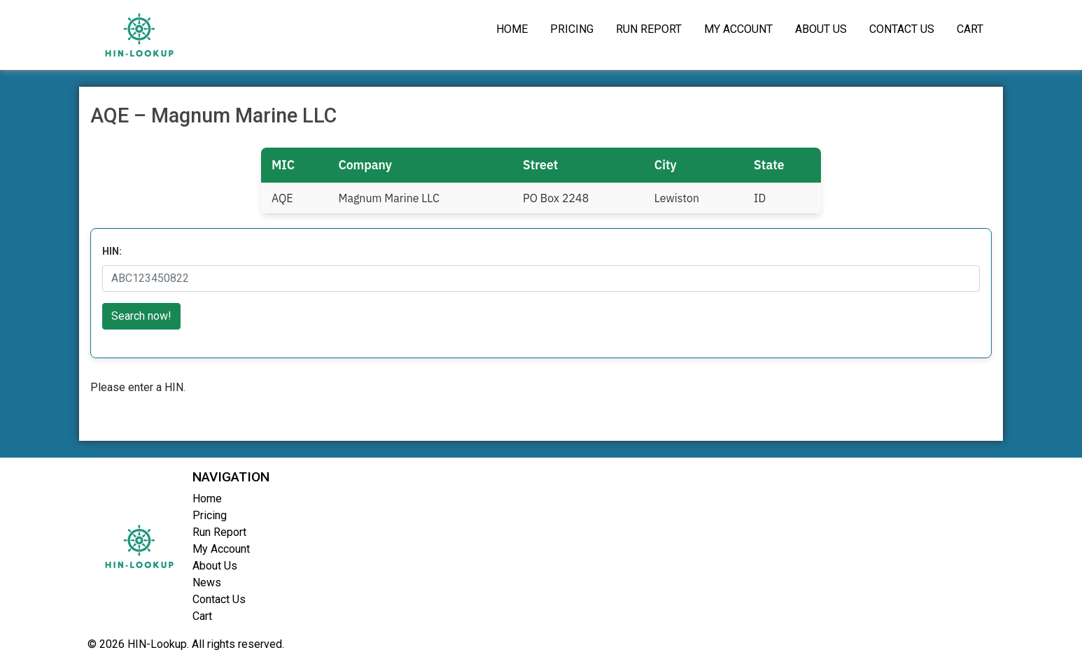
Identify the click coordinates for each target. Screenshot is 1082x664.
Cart (970, 29)
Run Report (649, 29)
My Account (738, 29)
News (206, 582)
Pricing (571, 29)
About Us (821, 29)
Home (512, 29)
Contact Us (901, 29)
